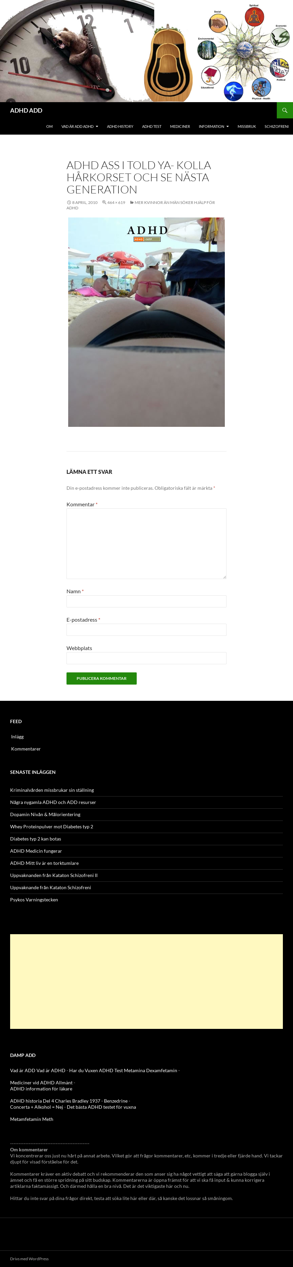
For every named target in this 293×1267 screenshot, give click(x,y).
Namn (75, 591)
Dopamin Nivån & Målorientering (45, 814)
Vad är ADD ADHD (77, 126)
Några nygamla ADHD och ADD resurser (53, 802)
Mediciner (180, 126)
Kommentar (82, 504)
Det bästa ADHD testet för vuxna (101, 1107)
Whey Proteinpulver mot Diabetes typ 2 (51, 826)
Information (211, 126)
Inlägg (17, 736)
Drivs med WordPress (29, 1258)
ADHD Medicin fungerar (36, 851)
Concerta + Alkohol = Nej (36, 1107)
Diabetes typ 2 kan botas (35, 839)
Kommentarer (26, 749)
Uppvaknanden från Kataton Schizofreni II (54, 875)
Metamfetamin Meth (31, 1119)
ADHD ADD (26, 110)
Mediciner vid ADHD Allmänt (41, 1082)
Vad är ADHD (50, 1070)
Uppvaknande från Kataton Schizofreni (50, 887)
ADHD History (120, 126)
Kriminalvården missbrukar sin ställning (52, 790)
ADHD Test (151, 126)
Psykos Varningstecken (34, 899)
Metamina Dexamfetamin (150, 1070)
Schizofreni (277, 126)
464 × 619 (116, 202)
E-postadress (83, 619)
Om (49, 126)
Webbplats (79, 648)
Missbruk (247, 126)
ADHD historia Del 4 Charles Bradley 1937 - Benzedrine (69, 1101)
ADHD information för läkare (41, 1088)
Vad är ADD (22, 1070)
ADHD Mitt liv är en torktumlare (44, 863)
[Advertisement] (146, 981)
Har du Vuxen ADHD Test (96, 1070)
